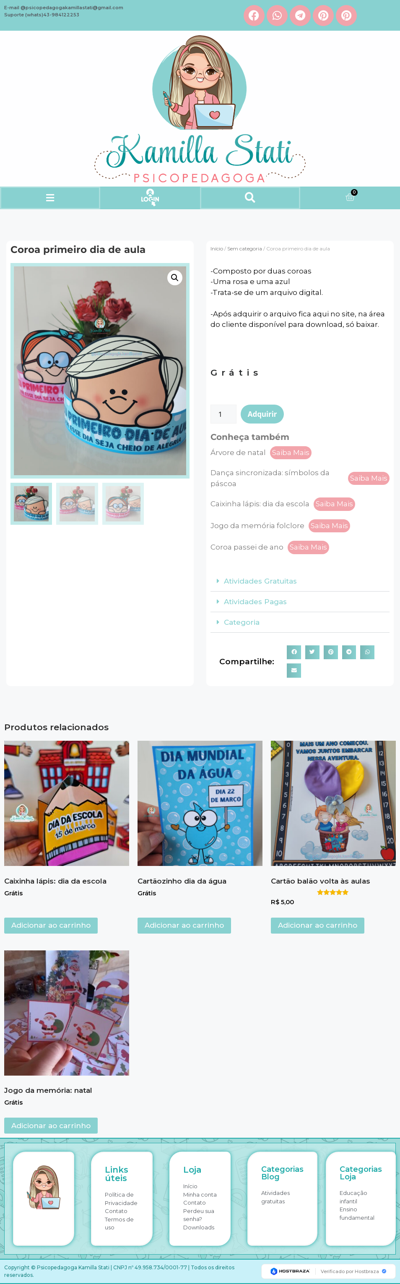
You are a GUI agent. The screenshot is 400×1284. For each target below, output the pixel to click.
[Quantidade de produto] (223, 414)
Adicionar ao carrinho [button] (51, 925)
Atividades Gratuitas (260, 581)
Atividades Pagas (255, 601)
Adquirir (262, 414)
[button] (50, 198)
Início (216, 248)
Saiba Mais (290, 452)
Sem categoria (244, 248)
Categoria (242, 622)
